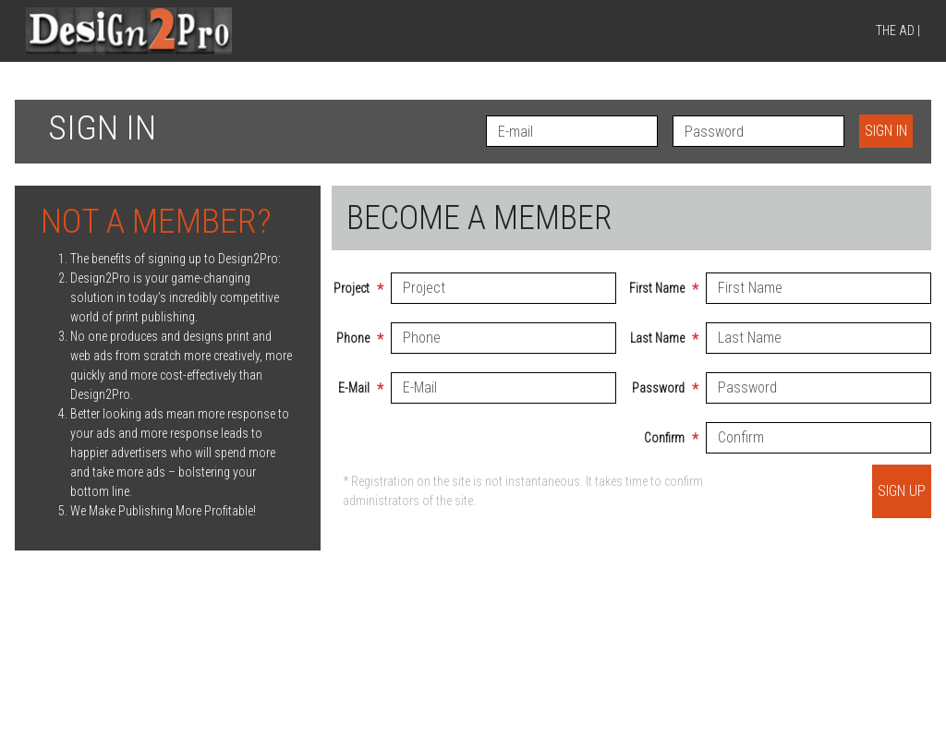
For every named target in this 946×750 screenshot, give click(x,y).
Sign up (902, 491)
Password (679, 390)
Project (365, 290)
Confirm (679, 440)
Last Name (679, 340)
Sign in (886, 130)
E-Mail (365, 390)
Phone (365, 340)
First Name (679, 290)
